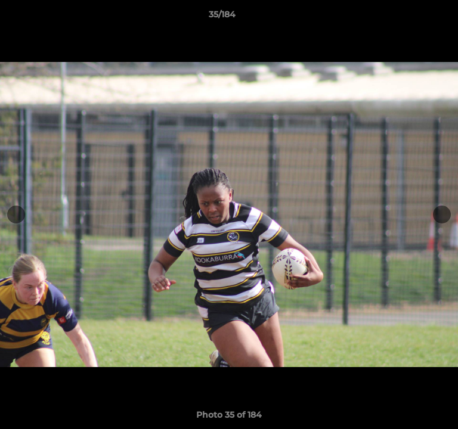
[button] (415, 17)
